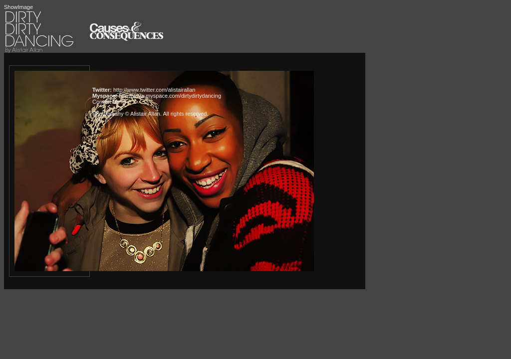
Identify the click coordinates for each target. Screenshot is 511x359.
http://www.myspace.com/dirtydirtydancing (170, 96)
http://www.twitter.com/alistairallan (154, 90)
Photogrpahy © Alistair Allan (126, 114)
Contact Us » (108, 102)
